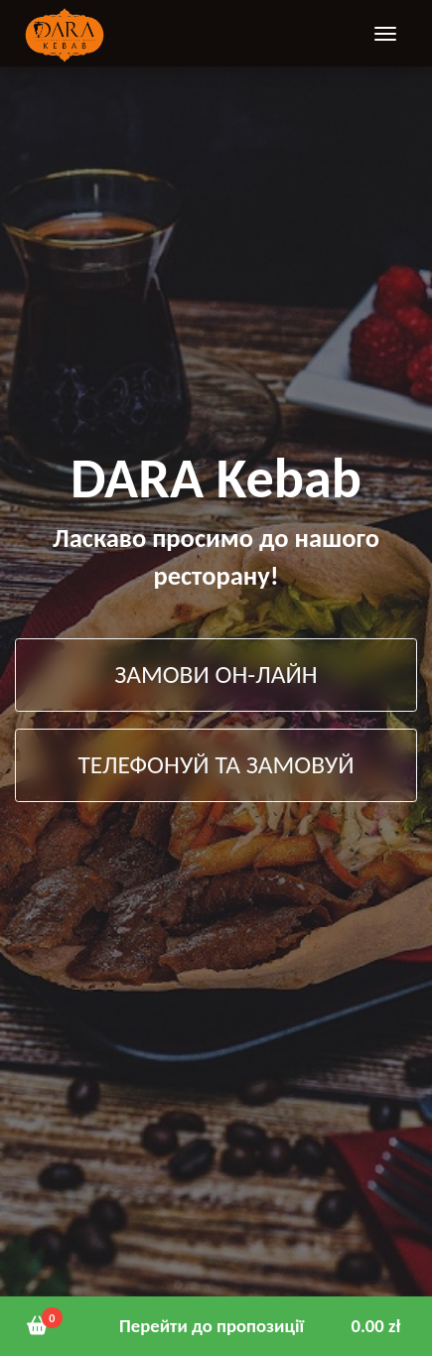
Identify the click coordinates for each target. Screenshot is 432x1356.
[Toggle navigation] (385, 33)
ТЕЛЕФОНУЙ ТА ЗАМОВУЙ (215, 764)
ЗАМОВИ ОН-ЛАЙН (216, 674)
